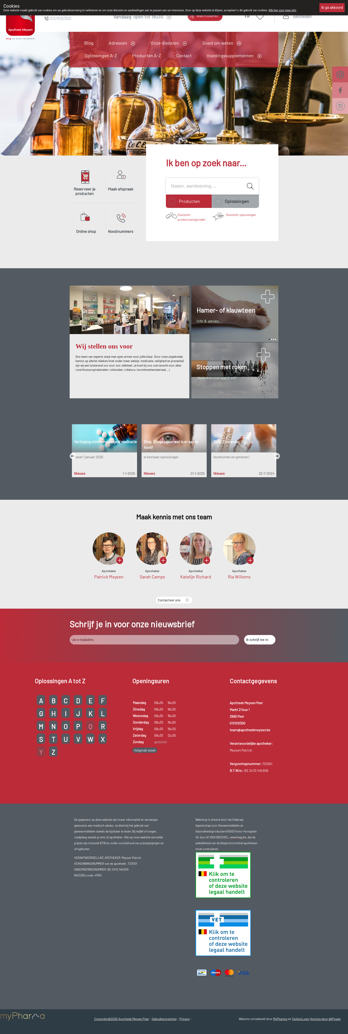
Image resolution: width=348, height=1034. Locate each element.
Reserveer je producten (84, 191)
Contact (184, 55)
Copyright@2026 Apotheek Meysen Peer (121, 1019)
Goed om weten (217, 43)
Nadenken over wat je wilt (216, 378)
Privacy (184, 1019)
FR (247, 16)
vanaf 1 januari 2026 (88, 457)
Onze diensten (165, 43)
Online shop (86, 231)
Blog (89, 43)
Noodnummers (120, 231)
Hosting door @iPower (325, 1019)
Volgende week (145, 750)
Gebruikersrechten (164, 1019)
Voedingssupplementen (230, 55)
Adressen (118, 43)
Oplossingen (237, 201)
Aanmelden (302, 16)
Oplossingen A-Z (101, 55)
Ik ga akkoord (332, 7)
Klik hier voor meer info (282, 10)
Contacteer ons (169, 600)
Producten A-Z (146, 55)
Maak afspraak (120, 189)
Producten (189, 201)
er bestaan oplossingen (160, 457)
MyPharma (280, 1019)
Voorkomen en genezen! (231, 457)
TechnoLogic (300, 1019)
